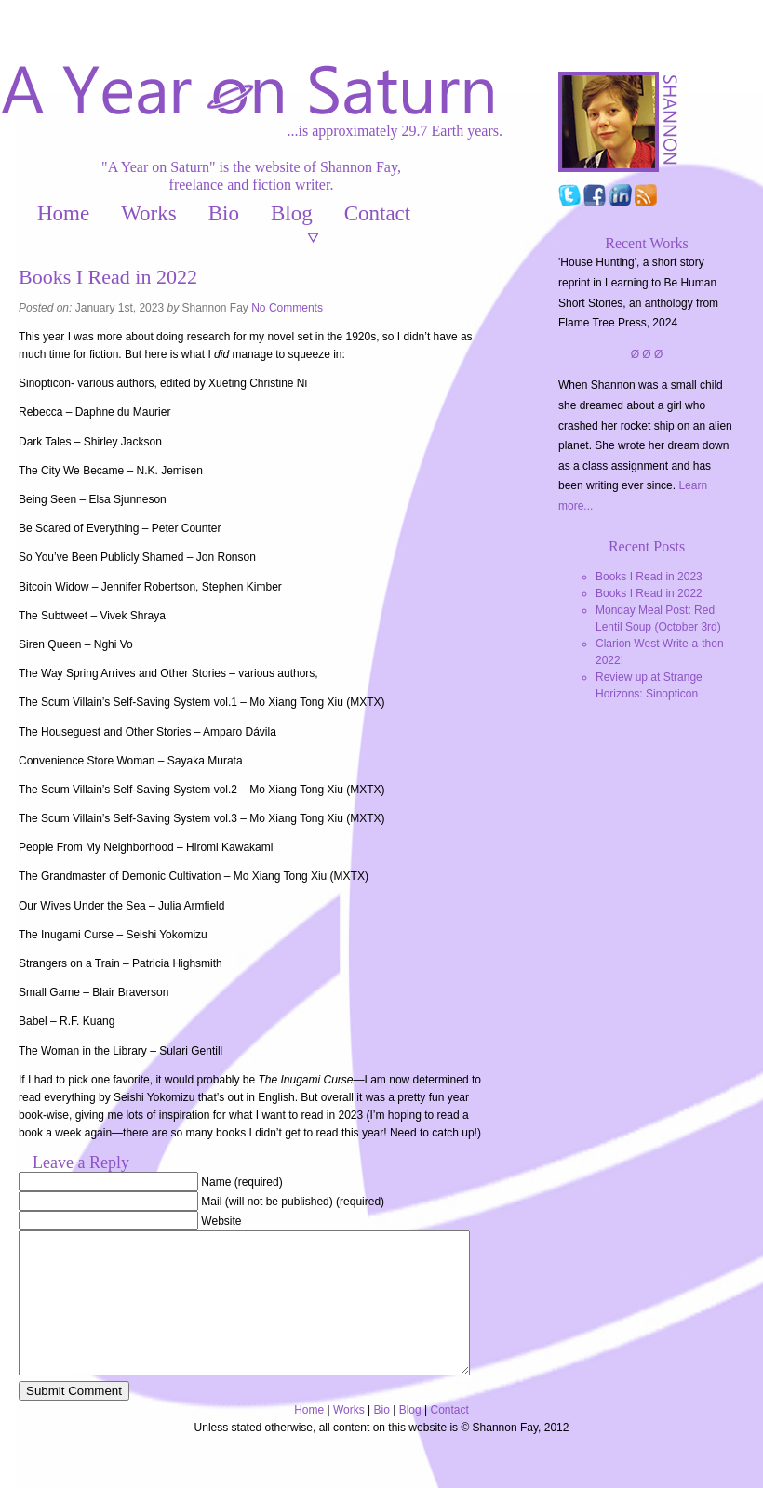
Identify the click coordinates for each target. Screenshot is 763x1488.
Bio (223, 213)
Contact (377, 213)
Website (221, 1221)
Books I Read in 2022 (649, 593)
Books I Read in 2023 (649, 576)
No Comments (287, 307)
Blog (292, 213)
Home (63, 213)
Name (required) (241, 1182)
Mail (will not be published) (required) (292, 1201)
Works (148, 213)
